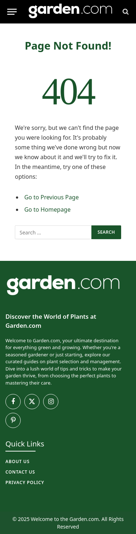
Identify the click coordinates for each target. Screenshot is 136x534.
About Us (17, 461)
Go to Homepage (47, 209)
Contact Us (20, 472)
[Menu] (12, 12)
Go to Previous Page (51, 197)
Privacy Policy (24, 482)
